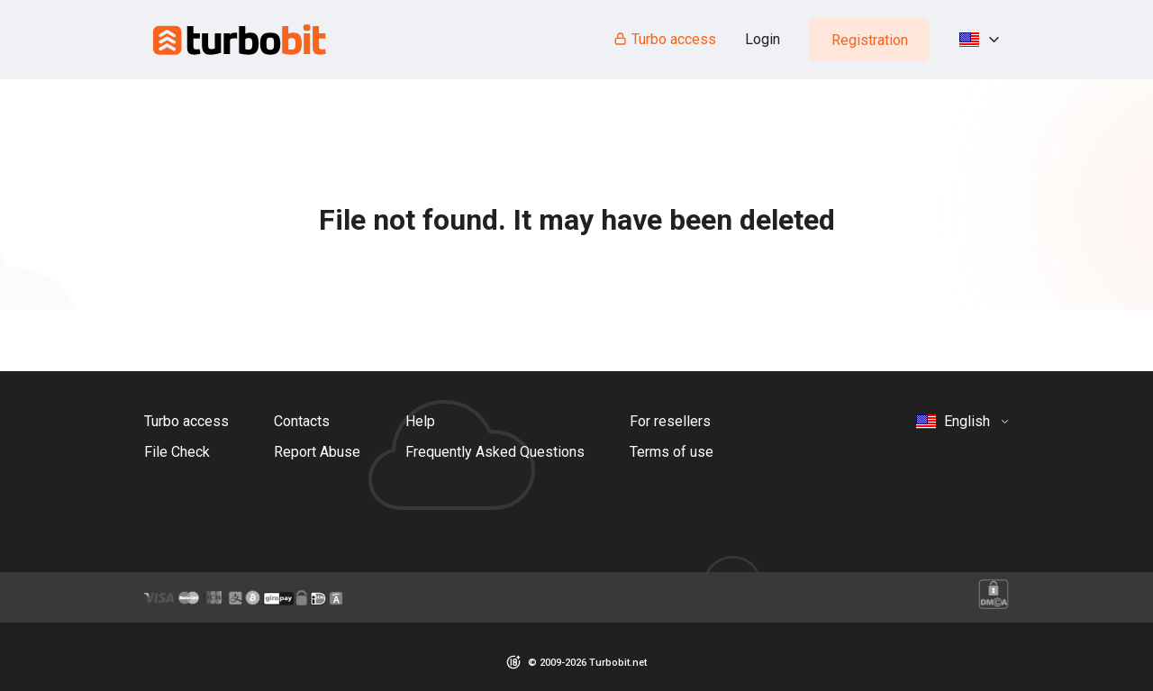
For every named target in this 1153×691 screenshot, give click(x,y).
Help (420, 421)
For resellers (670, 421)
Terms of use (671, 451)
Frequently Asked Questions (495, 451)
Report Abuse (317, 451)
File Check (177, 451)
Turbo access (664, 39)
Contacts (302, 421)
